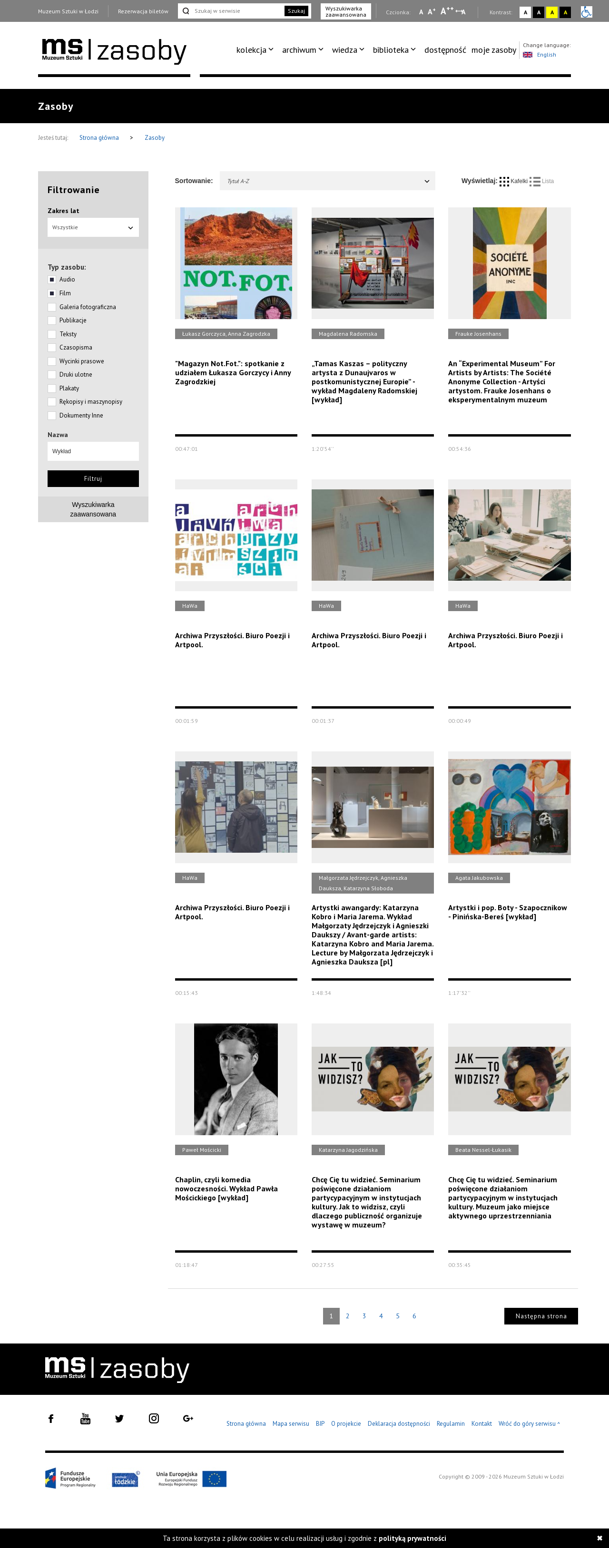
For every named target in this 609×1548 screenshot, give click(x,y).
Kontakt (481, 1424)
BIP (320, 1424)
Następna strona (541, 1316)
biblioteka (391, 49)
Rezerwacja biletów (143, 11)
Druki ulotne (75, 374)
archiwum (299, 49)
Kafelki (515, 181)
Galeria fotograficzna (87, 307)
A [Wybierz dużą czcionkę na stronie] (447, 11)
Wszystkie (93, 227)
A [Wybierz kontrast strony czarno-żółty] (565, 12)
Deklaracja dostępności (399, 1424)
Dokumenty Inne (81, 415)
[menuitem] (256, 50)
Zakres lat (63, 210)
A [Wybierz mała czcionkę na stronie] (421, 12)
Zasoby (155, 138)
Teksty (68, 334)
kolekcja (251, 49)
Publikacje (73, 320)
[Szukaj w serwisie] (230, 11)
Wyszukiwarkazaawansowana (93, 509)
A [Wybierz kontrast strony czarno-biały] (538, 12)
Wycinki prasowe (81, 361)
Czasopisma (75, 347)
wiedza (344, 49)
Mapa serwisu (291, 1424)
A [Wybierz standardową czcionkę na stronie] (432, 11)
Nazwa (58, 434)
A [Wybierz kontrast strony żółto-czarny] (552, 12)
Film (65, 293)
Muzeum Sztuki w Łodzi (68, 11)
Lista (542, 181)
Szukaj (296, 10)
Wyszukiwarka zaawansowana (345, 11)
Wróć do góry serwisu (529, 1424)
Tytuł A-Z (329, 181)
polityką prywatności (412, 1538)
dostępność (445, 49)
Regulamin (451, 1424)
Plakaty (69, 388)
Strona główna (99, 138)
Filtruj (93, 479)
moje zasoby (493, 49)
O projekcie (346, 1424)
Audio (67, 279)
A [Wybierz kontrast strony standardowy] (525, 12)
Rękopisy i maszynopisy (90, 402)
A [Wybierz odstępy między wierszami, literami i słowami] (464, 12)
